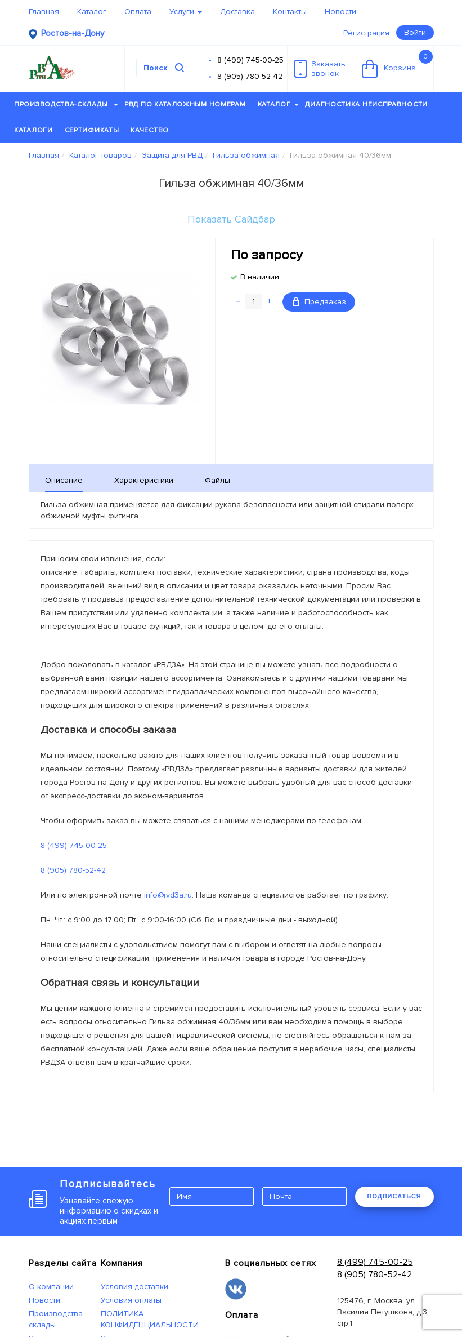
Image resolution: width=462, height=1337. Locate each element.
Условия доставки (134, 1286)
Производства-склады (66, 104)
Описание (64, 480)
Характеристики (143, 480)
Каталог (91, 11)
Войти (415, 32)
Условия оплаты (131, 1300)
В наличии (259, 277)
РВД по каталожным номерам (185, 104)
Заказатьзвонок (320, 68)
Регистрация (366, 33)
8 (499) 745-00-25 (250, 60)
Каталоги (33, 130)
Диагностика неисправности (366, 104)
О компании (51, 1286)
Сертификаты (92, 130)
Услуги (185, 11)
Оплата (137, 11)
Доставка (237, 11)
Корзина (397, 64)
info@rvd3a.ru (168, 895)
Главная (44, 11)
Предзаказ (319, 302)
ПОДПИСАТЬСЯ (394, 1196)
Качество (150, 130)
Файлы (217, 480)
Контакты (290, 11)
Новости (340, 11)
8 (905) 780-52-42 (249, 76)
